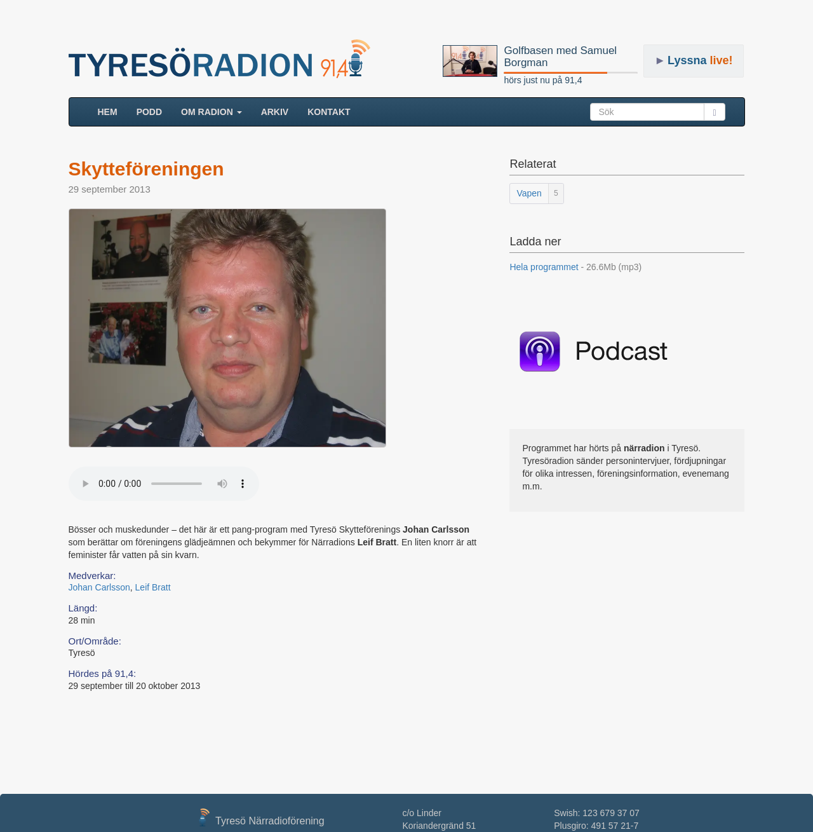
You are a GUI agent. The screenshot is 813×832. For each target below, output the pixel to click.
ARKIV (275, 112)
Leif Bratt (153, 587)
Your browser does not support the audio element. (164, 484)
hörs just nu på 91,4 (543, 80)
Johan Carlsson (99, 587)
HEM (112, 111)
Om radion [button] (211, 112)
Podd (149, 112)
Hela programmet (575, 267)
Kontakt (328, 112)
